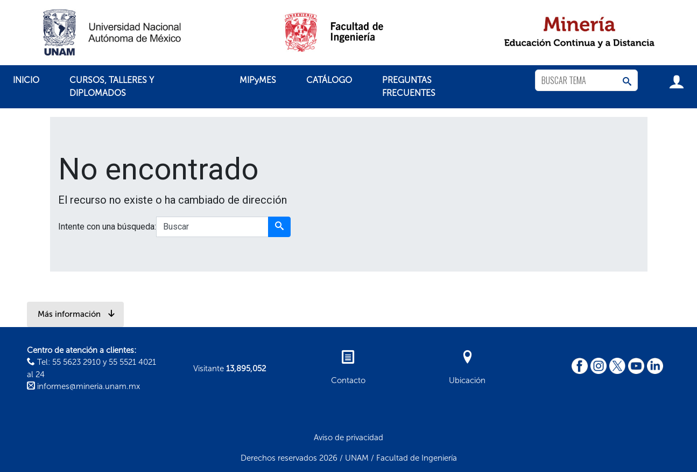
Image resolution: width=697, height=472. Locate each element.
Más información (76, 314)
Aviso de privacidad (348, 437)
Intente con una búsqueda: (107, 226)
